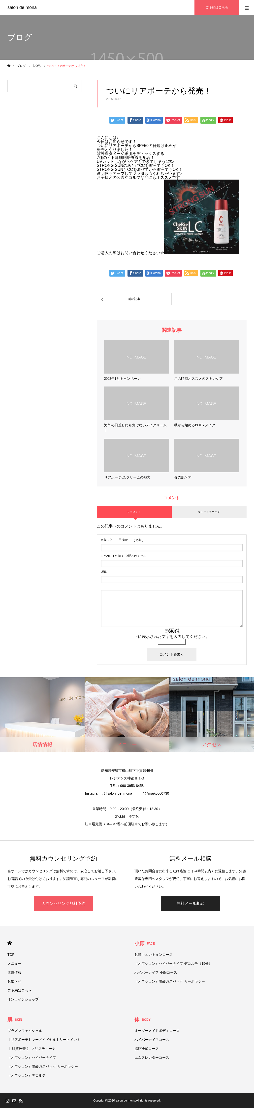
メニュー (14, 963)
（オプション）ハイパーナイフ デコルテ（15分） (173, 963)
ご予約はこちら (19, 990)
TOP (11, 955)
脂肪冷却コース (146, 1049)
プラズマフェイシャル (24, 1031)
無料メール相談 (190, 903)
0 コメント (134, 511)
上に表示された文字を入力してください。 (171, 636)
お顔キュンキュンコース (153, 955)
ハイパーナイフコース (151, 1040)
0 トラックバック (209, 511)
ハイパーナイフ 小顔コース (155, 972)
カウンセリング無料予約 (63, 903)
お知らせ (14, 981)
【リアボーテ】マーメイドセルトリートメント (43, 1040)
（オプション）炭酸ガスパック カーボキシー (169, 981)
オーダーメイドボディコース (157, 1031)
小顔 (144, 943)
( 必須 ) (122, 539)
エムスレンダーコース (151, 1058)
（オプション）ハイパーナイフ (31, 1058)
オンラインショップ (23, 999)
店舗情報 (14, 972)
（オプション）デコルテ (26, 1075)
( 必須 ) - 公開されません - (124, 555)
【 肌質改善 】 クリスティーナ (31, 1049)
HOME (9, 943)
